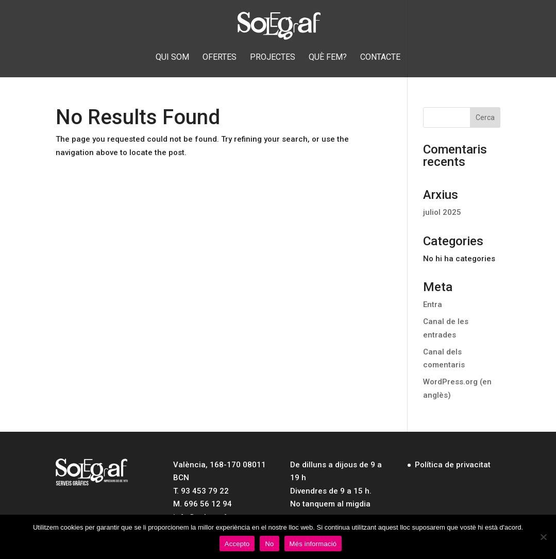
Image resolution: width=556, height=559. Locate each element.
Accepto (237, 544)
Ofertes (220, 58)
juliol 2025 (442, 212)
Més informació (313, 544)
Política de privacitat (453, 464)
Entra (432, 304)
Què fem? (328, 58)
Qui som (172, 58)
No (269, 544)
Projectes (272, 58)
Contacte (380, 58)
